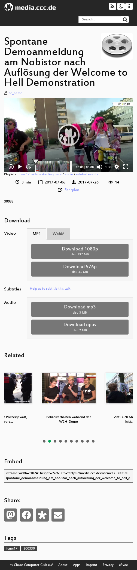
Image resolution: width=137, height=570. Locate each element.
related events (87, 174)
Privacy (108, 565)
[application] (68, 135)
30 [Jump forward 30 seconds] (29, 167)
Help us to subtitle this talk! (51, 289)
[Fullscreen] (126, 167)
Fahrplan (72, 190)
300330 (29, 549)
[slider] (54, 166)
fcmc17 (11, 549)
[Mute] (99, 167)
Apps (76, 565)
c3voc (123, 565)
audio (69, 174)
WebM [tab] (59, 234)
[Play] (20, 167)
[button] (68, 135)
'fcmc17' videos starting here (40, 174)
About (63, 565)
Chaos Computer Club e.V (33, 565)
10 (93, 441)
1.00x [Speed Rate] (109, 167)
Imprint (91, 565)
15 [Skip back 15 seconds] (11, 167)
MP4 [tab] (37, 234)
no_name (15, 93)
